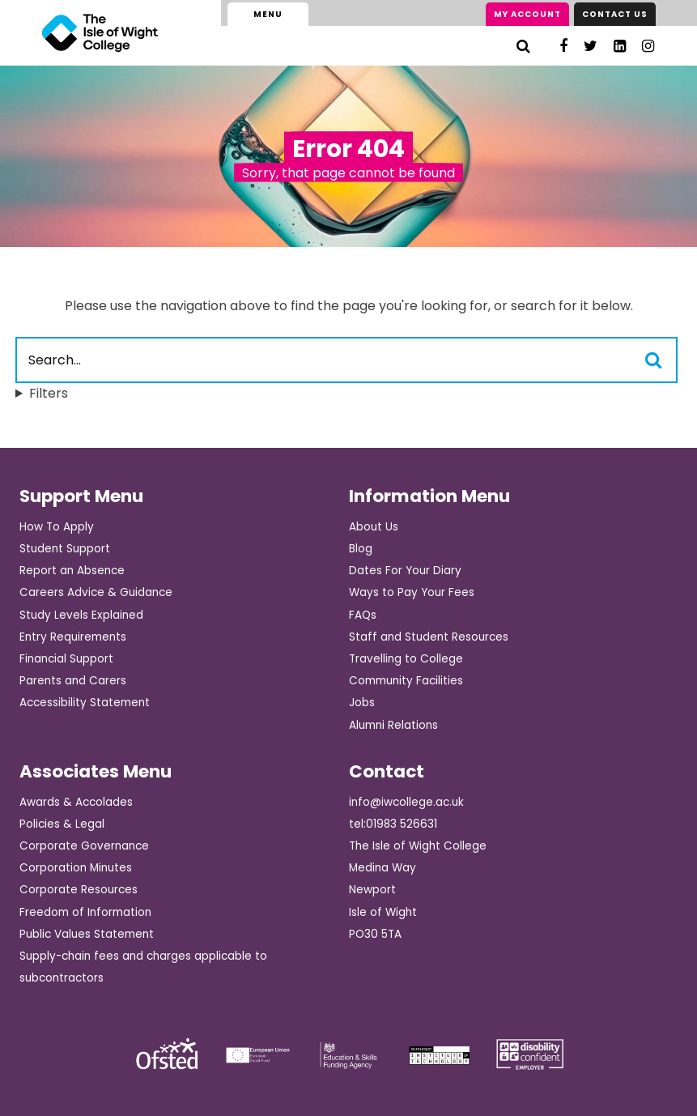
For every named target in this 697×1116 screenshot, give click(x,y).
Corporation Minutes (75, 867)
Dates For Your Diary (405, 570)
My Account (527, 14)
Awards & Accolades (76, 802)
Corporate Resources (78, 889)
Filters (48, 393)
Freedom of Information (85, 912)
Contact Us (615, 14)
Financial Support (66, 659)
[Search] (523, 46)
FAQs (362, 615)
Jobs (362, 702)
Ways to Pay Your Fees (411, 592)
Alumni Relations (393, 725)
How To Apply (56, 527)
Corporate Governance (84, 846)
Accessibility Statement (84, 702)
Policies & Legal (61, 824)
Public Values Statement (86, 934)
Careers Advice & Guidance (95, 592)
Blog (360, 548)
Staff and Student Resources (428, 637)
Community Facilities (406, 680)
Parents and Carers (72, 680)
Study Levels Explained (81, 615)
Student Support (64, 548)
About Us (373, 527)
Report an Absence (72, 570)
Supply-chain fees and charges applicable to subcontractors (143, 967)
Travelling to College (406, 659)
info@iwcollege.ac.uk (406, 802)
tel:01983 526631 (393, 824)
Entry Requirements (72, 637)
